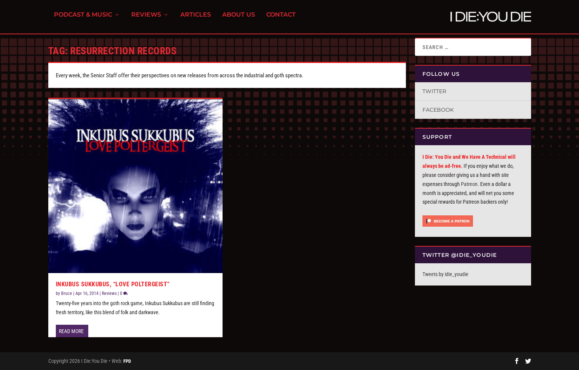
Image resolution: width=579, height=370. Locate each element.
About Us (238, 19)
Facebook (438, 109)
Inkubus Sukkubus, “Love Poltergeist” (113, 284)
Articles (195, 19)
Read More (71, 331)
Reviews (146, 19)
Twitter (434, 91)
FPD (127, 361)
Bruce (66, 293)
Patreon (469, 184)
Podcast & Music (83, 19)
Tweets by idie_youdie (445, 274)
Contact (281, 19)
